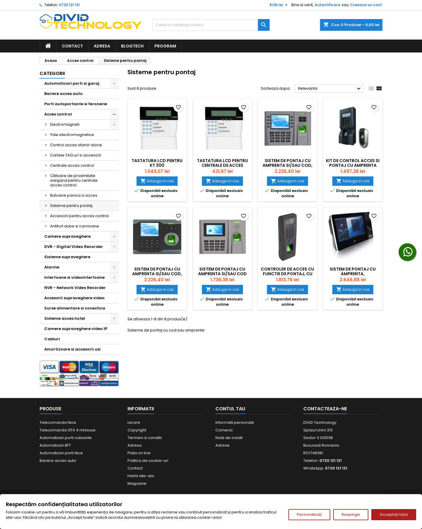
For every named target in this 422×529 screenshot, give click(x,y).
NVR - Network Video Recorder (75, 287)
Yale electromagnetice (72, 134)
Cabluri (52, 339)
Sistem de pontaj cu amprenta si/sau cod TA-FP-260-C (222, 273)
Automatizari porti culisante (66, 437)
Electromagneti (64, 124)
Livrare (133, 422)
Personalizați (309, 514)
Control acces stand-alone (76, 145)
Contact (72, 46)
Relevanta (330, 88)
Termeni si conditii (144, 437)
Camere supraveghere (67, 236)
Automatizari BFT (55, 445)
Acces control (58, 114)
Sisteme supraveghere (67, 257)
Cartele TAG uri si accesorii (75, 155)
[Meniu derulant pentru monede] (279, 5)
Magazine (137, 483)
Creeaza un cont (366, 4)
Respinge (351, 514)
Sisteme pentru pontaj (71, 205)
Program (165, 46)
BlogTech (132, 46)
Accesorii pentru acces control (79, 216)
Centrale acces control (72, 165)
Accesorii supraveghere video (74, 298)
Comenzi (224, 430)
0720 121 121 (69, 4)
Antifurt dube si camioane (74, 226)
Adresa (102, 46)
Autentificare (327, 4)
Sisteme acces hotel (64, 318)
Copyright (136, 430)
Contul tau (230, 408)
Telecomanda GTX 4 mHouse (68, 430)
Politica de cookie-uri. (148, 460)
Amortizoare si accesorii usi (72, 349)
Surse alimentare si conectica (74, 308)
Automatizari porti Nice (61, 453)
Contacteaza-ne (325, 408)
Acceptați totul (394, 514)
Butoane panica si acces (73, 195)
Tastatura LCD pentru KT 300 (157, 163)
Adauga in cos (157, 181)
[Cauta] (211, 25)
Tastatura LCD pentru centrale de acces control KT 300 (222, 165)
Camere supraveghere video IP (75, 328)
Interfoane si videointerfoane (74, 277)
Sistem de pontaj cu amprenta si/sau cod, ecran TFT (287, 165)
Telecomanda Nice (58, 422)
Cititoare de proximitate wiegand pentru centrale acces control (74, 180)
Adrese (222, 445)
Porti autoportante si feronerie (75, 104)
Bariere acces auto (63, 93)
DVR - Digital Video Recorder (73, 246)
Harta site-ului (140, 476)
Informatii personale (234, 422)
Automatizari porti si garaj (71, 83)
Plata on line (139, 453)
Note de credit (229, 437)
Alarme (51, 267)
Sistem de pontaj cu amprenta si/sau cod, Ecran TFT (157, 273)
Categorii (52, 73)
